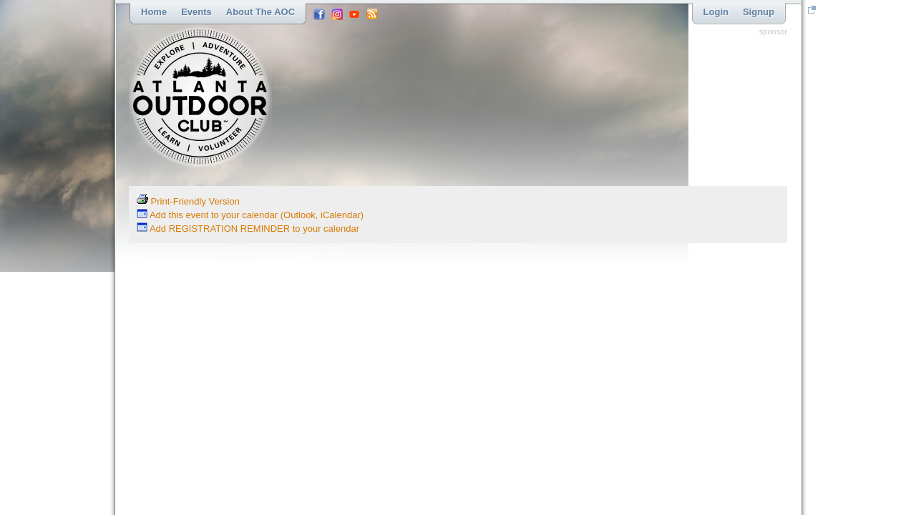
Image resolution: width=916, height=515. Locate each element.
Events (196, 11)
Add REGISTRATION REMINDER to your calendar (248, 228)
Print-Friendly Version (188, 201)
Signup (758, 11)
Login (716, 11)
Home (154, 11)
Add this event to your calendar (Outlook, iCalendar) (250, 215)
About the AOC (260, 11)
